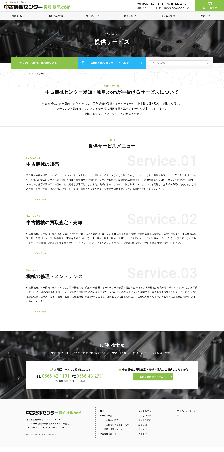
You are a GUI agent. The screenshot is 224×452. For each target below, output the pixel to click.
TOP (28, 73)
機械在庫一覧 (131, 16)
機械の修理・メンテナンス (116, 434)
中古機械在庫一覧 (108, 439)
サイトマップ (183, 421)
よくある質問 (168, 16)
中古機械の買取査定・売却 (116, 430)
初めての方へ (19, 16)
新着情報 (142, 434)
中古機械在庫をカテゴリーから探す (105, 63)
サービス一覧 (93, 16)
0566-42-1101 (56, 381)
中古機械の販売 (111, 425)
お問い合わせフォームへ (153, 382)
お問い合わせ (210, 5)
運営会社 (205, 16)
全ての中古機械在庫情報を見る (36, 63)
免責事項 (142, 439)
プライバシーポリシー (187, 416)
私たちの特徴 (56, 16)
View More (41, 200)
